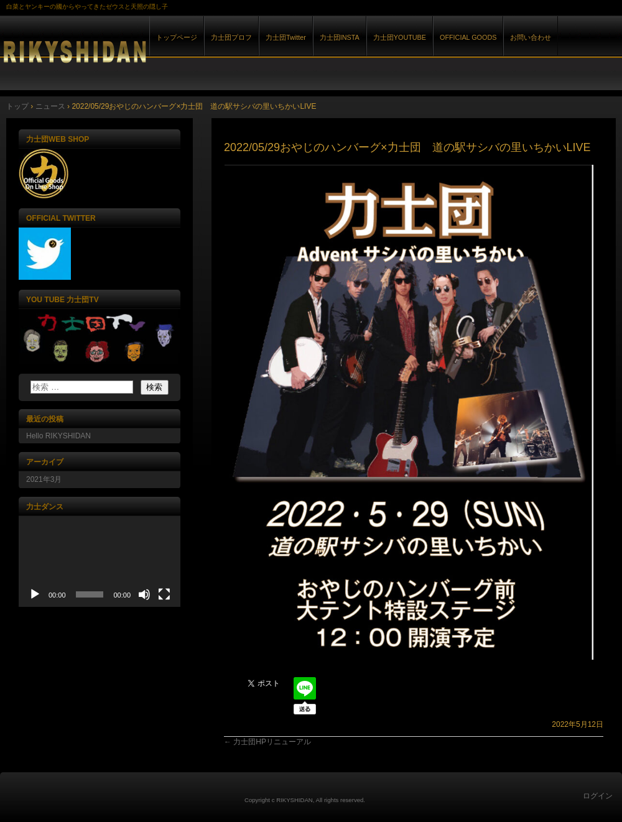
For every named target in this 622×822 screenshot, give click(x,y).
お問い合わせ (530, 37)
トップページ (176, 37)
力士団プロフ (231, 37)
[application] (99, 561)
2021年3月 (44, 479)
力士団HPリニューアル (267, 741)
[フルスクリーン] (164, 594)
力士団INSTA (340, 37)
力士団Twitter (286, 37)
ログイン (598, 796)
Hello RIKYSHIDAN (58, 436)
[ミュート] (144, 594)
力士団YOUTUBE (399, 37)
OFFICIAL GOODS (468, 37)
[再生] (35, 594)
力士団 (143, 49)
